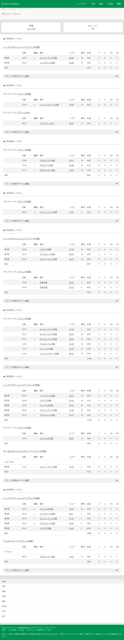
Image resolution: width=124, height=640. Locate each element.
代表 (3, 596)
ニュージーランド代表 (49, 105)
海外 (3, 601)
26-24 (71, 123)
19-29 (71, 105)
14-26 (71, 523)
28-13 (71, 160)
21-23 (71, 329)
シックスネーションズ (14, 47)
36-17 (71, 259)
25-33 (71, 170)
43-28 (71, 165)
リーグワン (82, 4)
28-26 (71, 334)
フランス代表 (32, 47)
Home (4, 9)
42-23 (71, 282)
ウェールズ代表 (46, 405)
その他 (110, 4)
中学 (3, 611)
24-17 (71, 396)
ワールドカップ (10, 541)
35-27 (71, 415)
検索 (119, 4)
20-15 (71, 287)
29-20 (71, 344)
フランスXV (23, 112)
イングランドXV (47, 123)
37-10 (71, 249)
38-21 (71, 438)
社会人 (4, 606)
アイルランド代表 (47, 254)
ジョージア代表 (46, 349)
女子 (3, 616)
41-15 (71, 349)
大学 (93, 4)
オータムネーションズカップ (17, 451)
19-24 (71, 509)
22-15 (71, 467)
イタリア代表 (45, 249)
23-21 (71, 557)
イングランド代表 (47, 63)
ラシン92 (12, 9)
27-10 (71, 518)
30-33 (71, 339)
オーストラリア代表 (48, 329)
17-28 (71, 410)
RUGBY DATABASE (10, 4)
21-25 (71, 212)
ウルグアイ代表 (46, 165)
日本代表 (43, 282)
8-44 (71, 514)
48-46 (71, 63)
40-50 (71, 58)
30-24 (71, 254)
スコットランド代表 (48, 58)
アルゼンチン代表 (47, 160)
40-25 (71, 353)
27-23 (71, 405)
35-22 (71, 400)
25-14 (71, 528)
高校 (101, 4)
